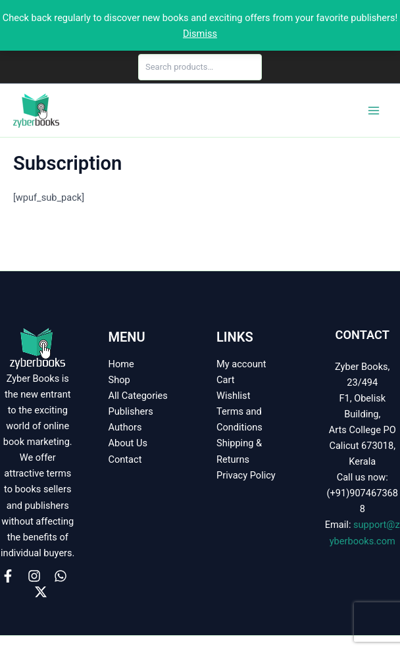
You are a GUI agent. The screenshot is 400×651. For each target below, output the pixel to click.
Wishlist (233, 396)
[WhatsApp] (60, 576)
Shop (119, 380)
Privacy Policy (246, 475)
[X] (40, 591)
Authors (125, 427)
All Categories (138, 396)
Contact (125, 459)
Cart (225, 380)
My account (241, 364)
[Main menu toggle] (374, 110)
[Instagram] (34, 576)
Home (121, 364)
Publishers (131, 411)
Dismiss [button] (200, 33)
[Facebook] (7, 576)
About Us (128, 443)
